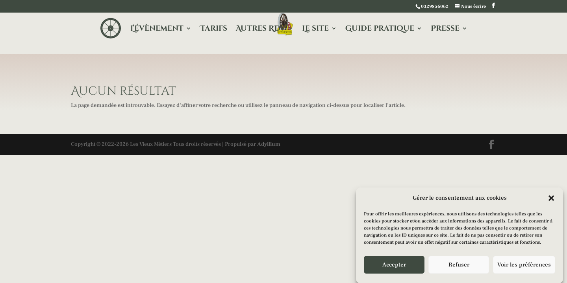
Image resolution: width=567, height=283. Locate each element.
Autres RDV (260, 29)
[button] (551, 199)
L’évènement (156, 29)
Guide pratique (379, 29)
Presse (445, 29)
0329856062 (434, 6)
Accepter (394, 265)
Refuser (458, 265)
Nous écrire (473, 6)
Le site (315, 29)
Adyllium (268, 144)
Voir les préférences (524, 265)
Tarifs (213, 29)
